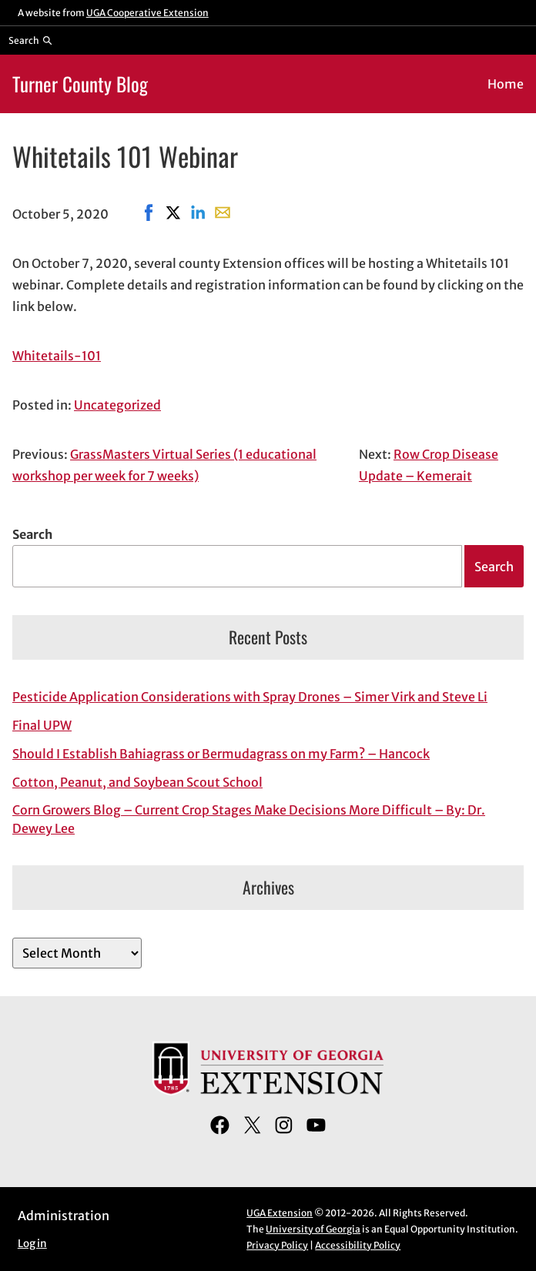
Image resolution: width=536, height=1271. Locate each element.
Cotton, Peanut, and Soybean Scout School (137, 782)
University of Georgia (313, 1229)
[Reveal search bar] (30, 40)
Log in (32, 1243)
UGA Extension (279, 1213)
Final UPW (42, 725)
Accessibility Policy (357, 1245)
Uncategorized (117, 405)
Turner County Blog (80, 83)
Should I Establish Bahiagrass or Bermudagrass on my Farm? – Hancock (221, 753)
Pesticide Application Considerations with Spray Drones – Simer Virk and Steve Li (249, 696)
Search (32, 534)
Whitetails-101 (56, 355)
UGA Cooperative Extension (147, 12)
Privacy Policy (277, 1245)
